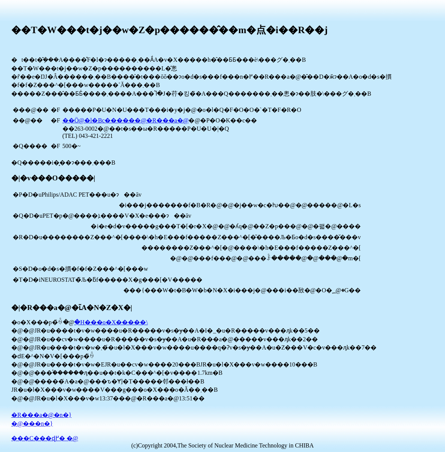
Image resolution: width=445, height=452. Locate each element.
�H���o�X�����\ (111, 322)
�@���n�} (32, 423)
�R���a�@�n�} (41, 415)
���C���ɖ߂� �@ (44, 438)
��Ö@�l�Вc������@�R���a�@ (125, 120)
